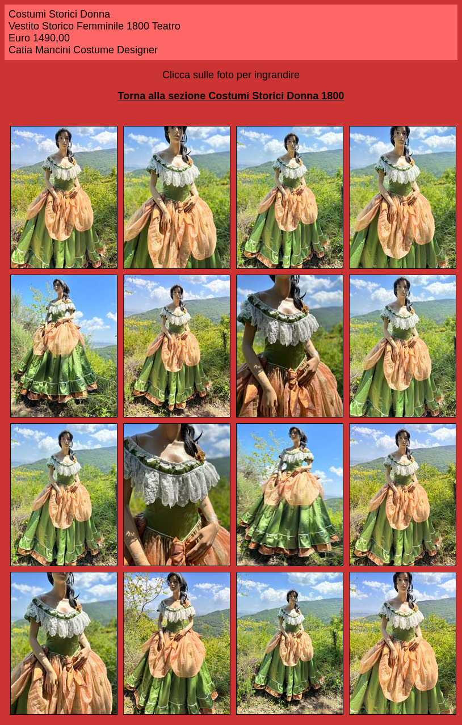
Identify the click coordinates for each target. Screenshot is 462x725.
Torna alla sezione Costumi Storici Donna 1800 (231, 96)
